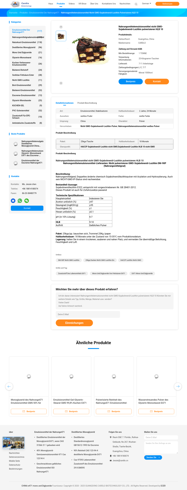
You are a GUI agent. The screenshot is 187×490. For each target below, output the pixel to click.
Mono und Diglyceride (27, 52)
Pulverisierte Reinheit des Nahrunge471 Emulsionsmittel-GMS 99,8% (111, 402)
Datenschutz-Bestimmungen (15, 467)
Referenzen (167, 4)
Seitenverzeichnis (16, 457)
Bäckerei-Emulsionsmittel (27, 90)
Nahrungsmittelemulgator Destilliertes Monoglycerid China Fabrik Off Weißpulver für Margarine (32, 143)
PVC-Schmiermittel (27, 110)
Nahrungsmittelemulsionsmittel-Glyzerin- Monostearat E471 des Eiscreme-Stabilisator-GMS (32, 153)
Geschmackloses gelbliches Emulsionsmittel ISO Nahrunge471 (49, 468)
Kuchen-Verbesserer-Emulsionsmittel (27, 63)
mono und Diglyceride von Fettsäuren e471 (108, 273)
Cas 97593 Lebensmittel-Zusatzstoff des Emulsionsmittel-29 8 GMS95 (88, 464)
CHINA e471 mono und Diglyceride (37, 486)
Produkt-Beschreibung (87, 103)
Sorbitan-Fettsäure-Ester (27, 75)
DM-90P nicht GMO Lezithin (68, 260)
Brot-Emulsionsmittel (27, 85)
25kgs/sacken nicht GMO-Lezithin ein (100, 260)
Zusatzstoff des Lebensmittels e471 (72, 273)
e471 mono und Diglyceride (142, 273)
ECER (163, 486)
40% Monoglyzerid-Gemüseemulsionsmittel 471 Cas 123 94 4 (51, 454)
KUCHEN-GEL (27, 105)
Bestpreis (130, 81)
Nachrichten (14, 453)
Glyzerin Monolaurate (27, 100)
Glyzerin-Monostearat (27, 57)
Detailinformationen (65, 103)
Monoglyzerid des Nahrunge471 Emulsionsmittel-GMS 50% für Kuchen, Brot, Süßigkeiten (27, 402)
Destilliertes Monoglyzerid (27, 47)
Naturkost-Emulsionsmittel (27, 42)
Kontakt (27, 208)
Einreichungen (74, 323)
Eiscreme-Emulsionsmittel (27, 95)
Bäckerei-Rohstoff (27, 70)
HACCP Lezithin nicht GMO (131, 260)
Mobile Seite (14, 461)
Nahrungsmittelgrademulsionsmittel (27, 37)
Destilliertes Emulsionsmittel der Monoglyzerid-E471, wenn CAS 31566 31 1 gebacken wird (51, 441)
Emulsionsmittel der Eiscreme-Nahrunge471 (32, 161)
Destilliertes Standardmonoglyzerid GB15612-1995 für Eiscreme (86, 441)
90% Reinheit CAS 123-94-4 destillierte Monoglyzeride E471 (88, 452)
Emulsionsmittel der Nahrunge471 (27, 31)
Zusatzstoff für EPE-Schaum (27, 117)
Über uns (13, 449)
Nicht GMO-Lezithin (27, 80)
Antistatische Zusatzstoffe (27, 123)
